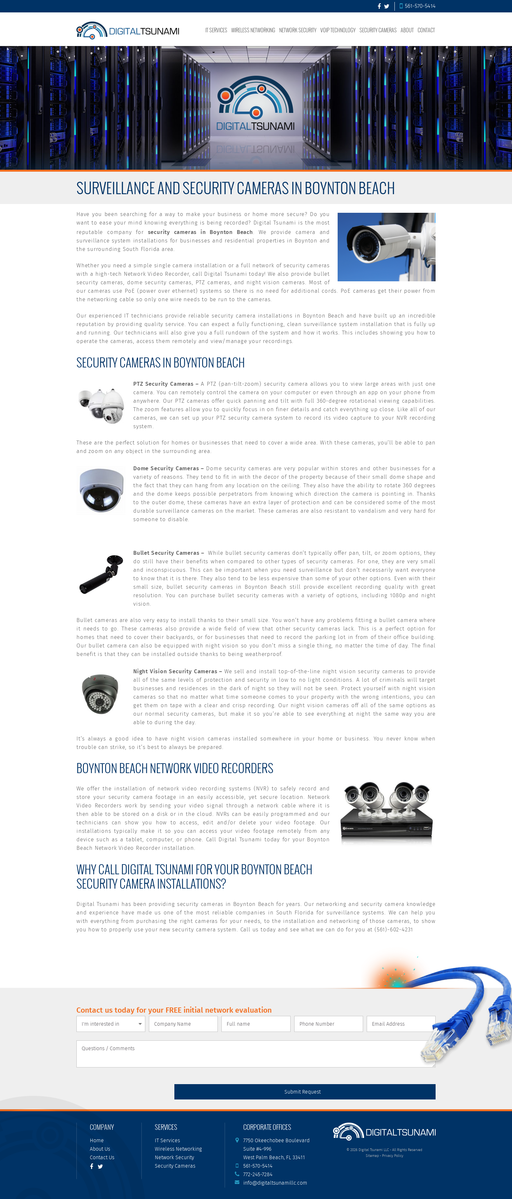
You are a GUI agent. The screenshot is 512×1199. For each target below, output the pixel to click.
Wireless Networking (253, 29)
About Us (100, 1149)
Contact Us (102, 1158)
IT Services (216, 29)
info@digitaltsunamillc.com (275, 1183)
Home (97, 1141)
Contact (426, 29)
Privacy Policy (392, 1156)
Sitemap (372, 1156)
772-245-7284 (257, 1175)
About (407, 29)
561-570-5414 (418, 6)
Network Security (297, 29)
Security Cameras (378, 29)
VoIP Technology (338, 29)
